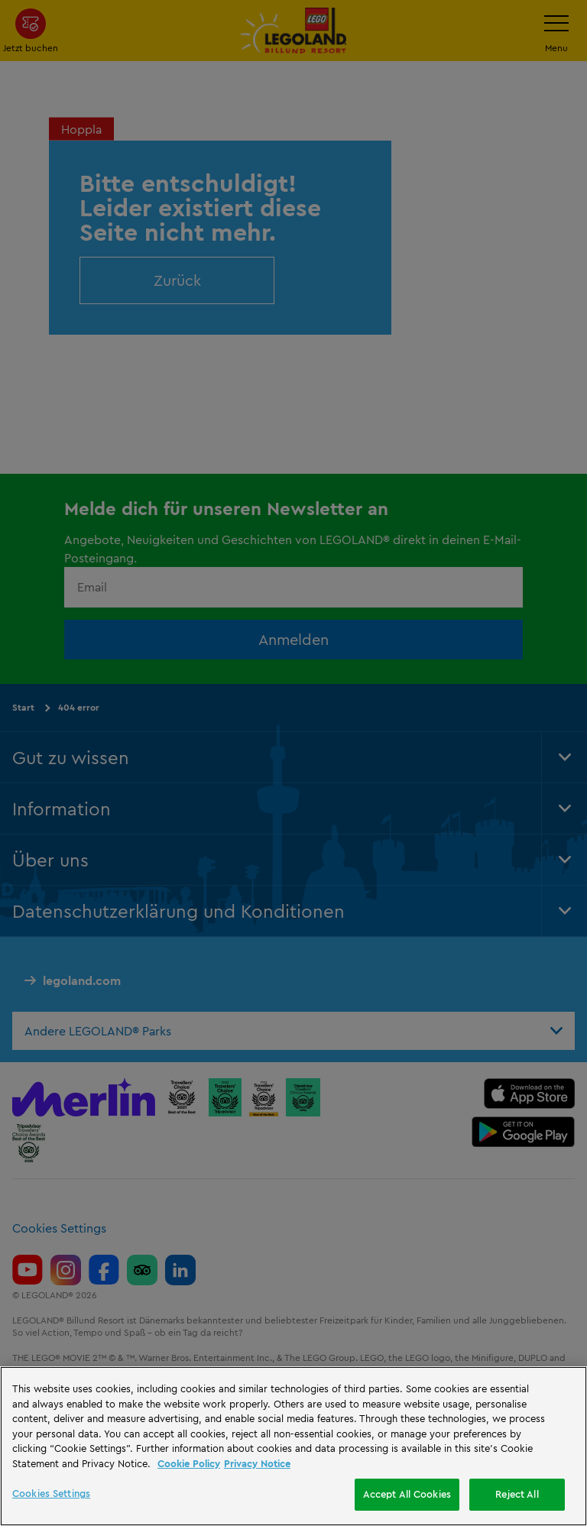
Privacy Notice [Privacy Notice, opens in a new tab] (257, 1463)
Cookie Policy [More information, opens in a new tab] (188, 1463)
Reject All (516, 1494)
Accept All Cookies (407, 1494)
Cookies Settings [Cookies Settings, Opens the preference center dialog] (51, 1493)
